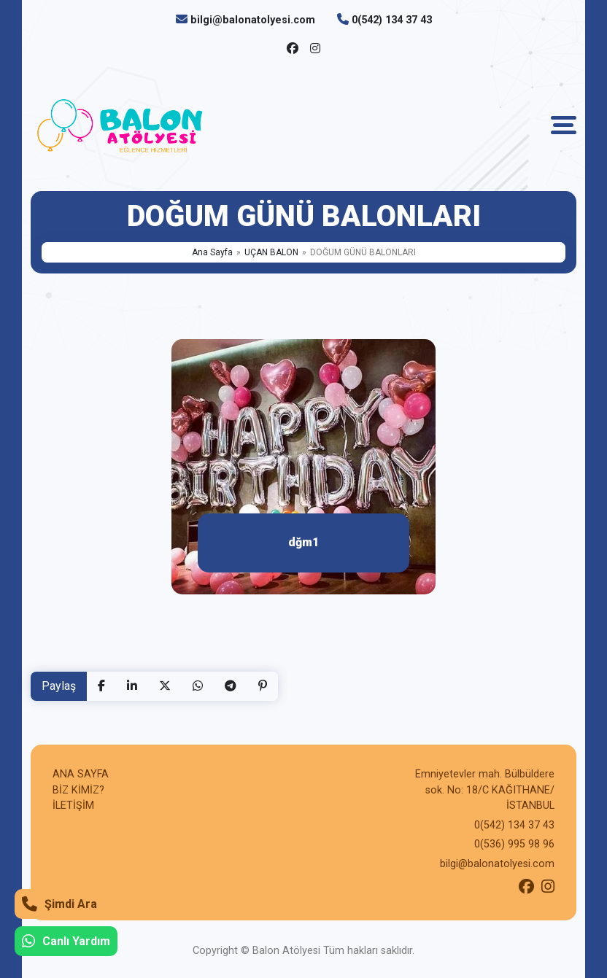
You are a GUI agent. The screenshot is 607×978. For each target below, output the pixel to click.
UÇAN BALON (271, 252)
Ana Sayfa (212, 252)
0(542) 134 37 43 (392, 20)
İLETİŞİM (73, 805)
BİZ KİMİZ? (78, 790)
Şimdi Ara (59, 904)
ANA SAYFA (81, 774)
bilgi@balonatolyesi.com (252, 20)
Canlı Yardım (66, 941)
